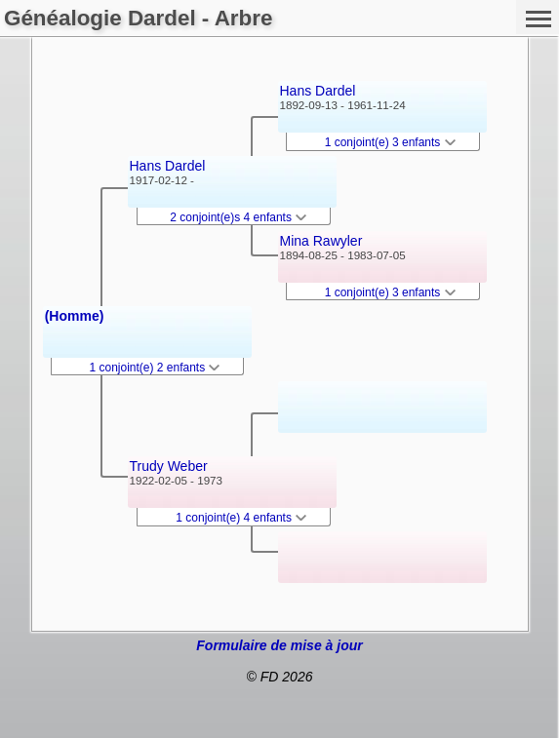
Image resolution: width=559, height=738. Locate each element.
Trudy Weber (169, 466)
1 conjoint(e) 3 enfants (390, 142)
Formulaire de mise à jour (279, 645)
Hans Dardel (168, 166)
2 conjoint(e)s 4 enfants (238, 217)
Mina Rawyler (321, 241)
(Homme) (74, 316)
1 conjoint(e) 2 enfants (155, 367)
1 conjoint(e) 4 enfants (241, 517)
